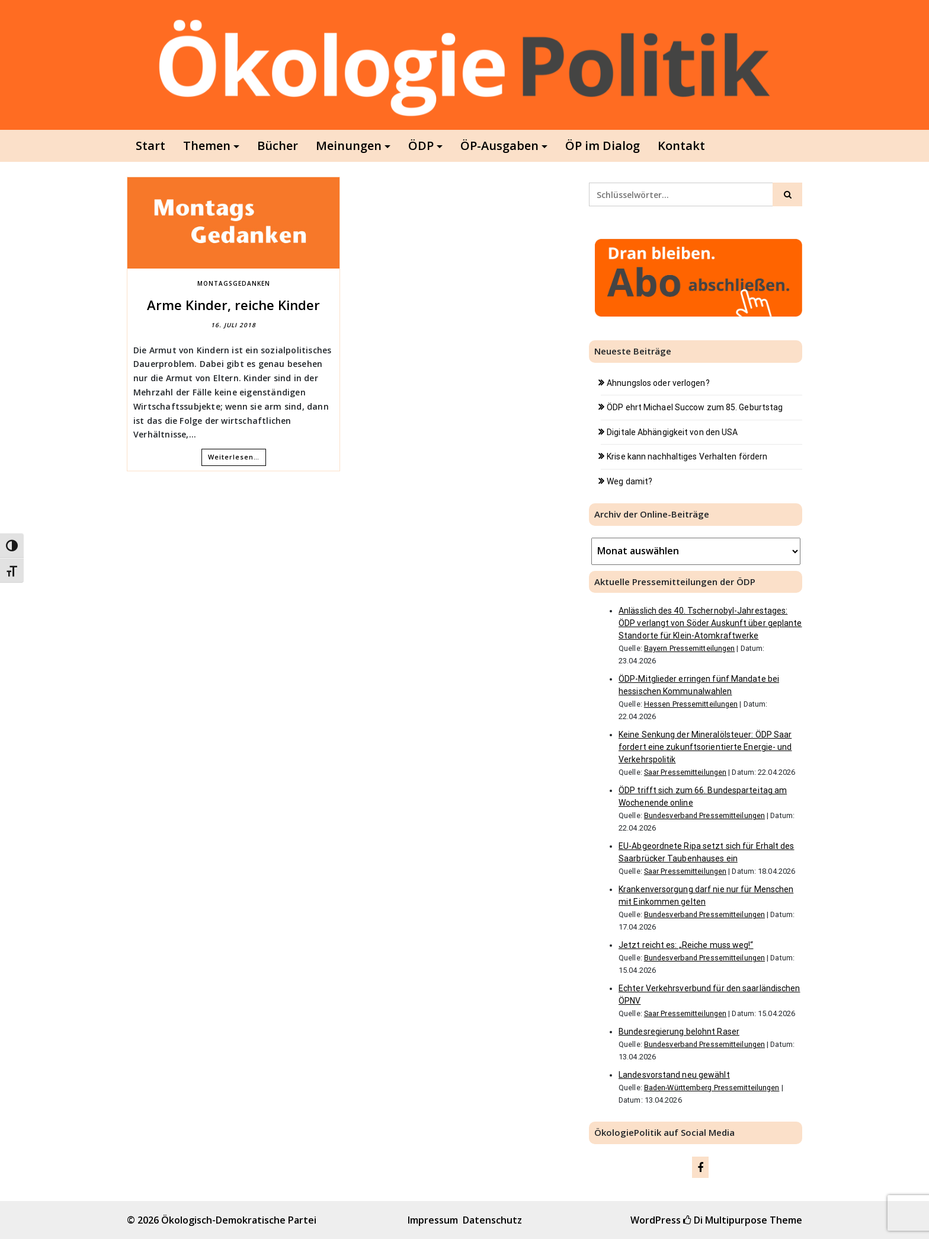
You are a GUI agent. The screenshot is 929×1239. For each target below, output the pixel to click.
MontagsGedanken (233, 283)
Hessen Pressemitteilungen (691, 704)
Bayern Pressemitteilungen (689, 648)
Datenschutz (492, 1220)
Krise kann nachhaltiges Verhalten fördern (687, 456)
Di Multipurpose (725, 1220)
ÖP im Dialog (602, 146)
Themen (206, 146)
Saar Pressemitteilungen (685, 772)
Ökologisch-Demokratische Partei (238, 1220)
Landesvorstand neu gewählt (674, 1075)
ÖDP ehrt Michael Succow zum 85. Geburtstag (695, 407)
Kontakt (681, 146)
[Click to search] (787, 194)
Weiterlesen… (234, 456)
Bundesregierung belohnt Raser (679, 1031)
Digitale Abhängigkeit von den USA (672, 432)
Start (150, 146)
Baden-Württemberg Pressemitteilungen (712, 1087)
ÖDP (421, 146)
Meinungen (349, 146)
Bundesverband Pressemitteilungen (704, 815)
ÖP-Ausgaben (499, 146)
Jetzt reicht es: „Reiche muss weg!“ (686, 945)
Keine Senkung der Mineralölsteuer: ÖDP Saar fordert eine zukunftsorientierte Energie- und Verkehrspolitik (705, 747)
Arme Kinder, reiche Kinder (233, 305)
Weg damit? (629, 481)
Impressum (433, 1220)
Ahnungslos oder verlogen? (658, 383)
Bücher (277, 146)
